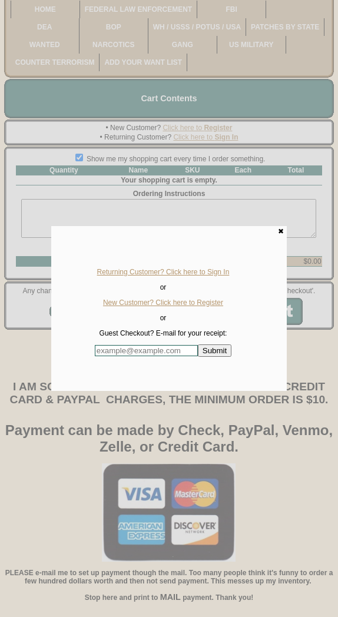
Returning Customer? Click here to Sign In (163, 272)
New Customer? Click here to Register (163, 302)
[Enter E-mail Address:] (146, 350)
